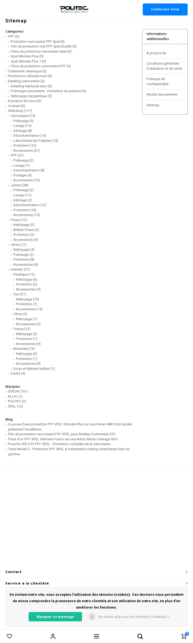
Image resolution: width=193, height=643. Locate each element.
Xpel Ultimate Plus (27, 56)
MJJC (15, 396)
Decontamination (29, 170)
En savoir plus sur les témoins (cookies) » (134, 616)
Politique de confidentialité (157, 81)
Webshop (20, 110)
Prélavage (23, 120)
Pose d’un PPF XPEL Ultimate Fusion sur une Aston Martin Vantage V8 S (63, 439)
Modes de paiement (161, 94)
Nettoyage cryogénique (31, 96)
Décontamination (30, 135)
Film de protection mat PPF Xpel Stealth (44, 46)
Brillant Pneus (26, 229)
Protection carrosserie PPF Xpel (38, 41)
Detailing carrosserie (26, 81)
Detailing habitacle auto (31, 86)
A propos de (156, 53)
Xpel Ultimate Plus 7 (28, 61)
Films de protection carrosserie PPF (41, 66)
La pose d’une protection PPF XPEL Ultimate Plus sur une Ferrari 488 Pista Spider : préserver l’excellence (70, 427)
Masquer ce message (55, 616)
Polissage (23, 254)
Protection (24, 145)
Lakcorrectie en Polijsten (35, 140)
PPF (13, 36)
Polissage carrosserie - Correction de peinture (48, 90)
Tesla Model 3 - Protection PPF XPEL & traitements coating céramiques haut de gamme (68, 451)
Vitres (18, 244)
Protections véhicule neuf (30, 76)
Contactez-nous (165, 9)
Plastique (24, 274)
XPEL (15, 406)
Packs (18, 373)
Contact (16, 105)
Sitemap (152, 105)
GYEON (18, 391)
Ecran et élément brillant (34, 368)
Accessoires (26, 150)
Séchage (22, 130)
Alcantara (24, 348)
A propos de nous (24, 100)
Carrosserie (23, 115)
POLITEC (17, 401)
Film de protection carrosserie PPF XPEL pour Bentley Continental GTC (61, 434)
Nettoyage (23, 224)
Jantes (19, 185)
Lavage (22, 125)
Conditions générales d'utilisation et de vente (164, 66)
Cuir (19, 294)
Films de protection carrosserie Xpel (41, 51)
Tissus (21, 328)
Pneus (19, 219)
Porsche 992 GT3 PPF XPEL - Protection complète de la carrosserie (59, 443)
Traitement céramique (27, 71)
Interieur (20, 269)
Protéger (22, 175)
